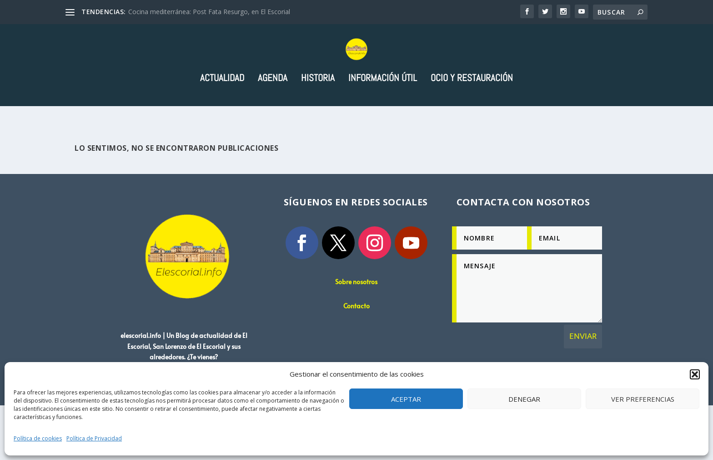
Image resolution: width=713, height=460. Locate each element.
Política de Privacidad (94, 438)
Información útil (382, 116)
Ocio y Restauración (472, 116)
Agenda (272, 116)
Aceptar (406, 399)
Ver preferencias (642, 399)
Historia (318, 116)
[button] (694, 374)
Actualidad (222, 116)
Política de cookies (38, 438)
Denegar (524, 399)
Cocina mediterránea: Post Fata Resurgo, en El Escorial (209, 11)
